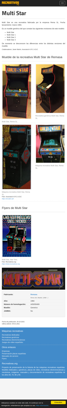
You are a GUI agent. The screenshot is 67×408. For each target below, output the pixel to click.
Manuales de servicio (10, 356)
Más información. (42, 405)
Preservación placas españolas (14, 354)
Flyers (4, 359)
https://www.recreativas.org (11, 264)
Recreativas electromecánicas (13, 340)
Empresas (6, 351)
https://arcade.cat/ (8, 199)
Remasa (34, 294)
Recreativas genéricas (10, 337)
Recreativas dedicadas (10, 335)
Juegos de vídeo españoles (12, 342)
